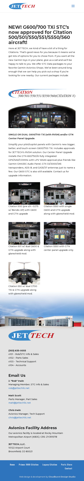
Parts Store (66, 464)
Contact (68, 468)
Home (12, 464)
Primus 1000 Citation (28, 464)
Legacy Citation (49, 464)
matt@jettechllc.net (19, 402)
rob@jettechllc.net (18, 388)
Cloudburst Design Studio (62, 477)
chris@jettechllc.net (19, 417)
